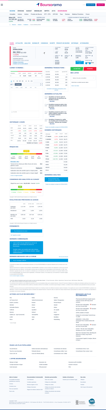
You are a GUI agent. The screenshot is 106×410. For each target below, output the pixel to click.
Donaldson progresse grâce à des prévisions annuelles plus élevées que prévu (58, 106)
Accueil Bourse (13, 348)
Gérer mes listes (75, 85)
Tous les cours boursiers (16, 351)
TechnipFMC (35, 314)
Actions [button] (20, 14)
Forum (87, 14)
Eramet (33, 302)
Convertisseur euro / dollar (60, 353)
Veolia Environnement (37, 300)
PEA (69, 367)
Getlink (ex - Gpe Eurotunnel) (17, 314)
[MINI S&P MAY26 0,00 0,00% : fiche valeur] (27, 20)
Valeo (33, 317)
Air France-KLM (14, 300)
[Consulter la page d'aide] (84, 5)
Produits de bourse (63, 43)
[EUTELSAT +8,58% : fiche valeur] (75, 20)
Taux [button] (61, 14)
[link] (11, 383)
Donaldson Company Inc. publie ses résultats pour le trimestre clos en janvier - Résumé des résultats (58, 121)
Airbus (55, 307)
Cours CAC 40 (13, 353)
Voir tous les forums (63, 256)
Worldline (56, 317)
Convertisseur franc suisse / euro (84, 351)
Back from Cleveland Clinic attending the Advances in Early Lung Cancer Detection (86, 334)
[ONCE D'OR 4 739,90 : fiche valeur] (44, 20)
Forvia (33, 307)
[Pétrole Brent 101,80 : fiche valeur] (44, 19)
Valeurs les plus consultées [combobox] (79, 78)
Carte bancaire (13, 367)
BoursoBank (62, 11)
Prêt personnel (42, 367)
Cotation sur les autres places (20, 63)
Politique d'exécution (18, 62)
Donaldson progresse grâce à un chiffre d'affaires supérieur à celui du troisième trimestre (58, 113)
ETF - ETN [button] (47, 14)
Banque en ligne (14, 362)
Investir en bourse (72, 364)
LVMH (11, 317)
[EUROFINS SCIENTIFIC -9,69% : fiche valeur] (90, 20)
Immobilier (38, 11)
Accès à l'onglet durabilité (16, 175)
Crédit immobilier (43, 364)
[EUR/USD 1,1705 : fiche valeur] (60, 19)
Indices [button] (26, 14)
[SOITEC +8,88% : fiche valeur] (75, 19)
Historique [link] (74, 43)
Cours (12, 43)
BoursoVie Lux (80, 62)
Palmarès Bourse (36, 351)
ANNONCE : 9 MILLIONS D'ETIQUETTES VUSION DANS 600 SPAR (85, 320)
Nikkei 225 (12, 17)
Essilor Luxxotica (14, 302)
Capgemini (56, 314)
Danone (12, 312)
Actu (53, 11)
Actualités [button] (12, 14)
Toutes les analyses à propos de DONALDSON (56, 184)
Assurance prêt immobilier (75, 362)
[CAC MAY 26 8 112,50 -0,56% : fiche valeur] (27, 19)
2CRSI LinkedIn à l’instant (82, 312)
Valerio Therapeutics (59, 300)
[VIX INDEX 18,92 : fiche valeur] (60, 20)
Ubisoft (55, 305)
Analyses (27, 43)
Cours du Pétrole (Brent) (38, 353)
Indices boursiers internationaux (40, 348)
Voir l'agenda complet (16, 235)
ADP (33, 319)
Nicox (11, 319)
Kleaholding (57, 319)
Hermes (56, 297)
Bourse (12, 11)
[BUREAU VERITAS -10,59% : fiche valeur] (90, 19)
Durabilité (35, 43)
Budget (29, 11)
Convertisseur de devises (60, 348)
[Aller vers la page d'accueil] (53, 5)
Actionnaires (84, 43)
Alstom (33, 305)
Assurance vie (42, 362)
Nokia (33, 297)
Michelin (12, 305)
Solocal (33, 312)
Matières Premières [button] (77, 14)
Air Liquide (56, 309)
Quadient (34, 309)
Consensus (44, 43)
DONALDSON (17, 49)
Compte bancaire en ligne (16, 364)
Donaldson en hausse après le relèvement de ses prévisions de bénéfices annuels (57, 98)
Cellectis (12, 309)
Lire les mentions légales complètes (17, 275)
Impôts (46, 11)
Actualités (19, 43)
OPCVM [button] (55, 14)
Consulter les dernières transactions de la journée (56, 89)
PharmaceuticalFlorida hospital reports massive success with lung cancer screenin (85, 300)
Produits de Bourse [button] (36, 14)
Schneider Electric (14, 307)
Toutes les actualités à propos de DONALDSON (56, 127)
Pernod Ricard (57, 302)
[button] (2, 5)
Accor (55, 312)
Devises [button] (67, 14)
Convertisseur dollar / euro (60, 351)
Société (52, 43)
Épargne (21, 11)
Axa (11, 297)
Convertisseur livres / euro (82, 348)
